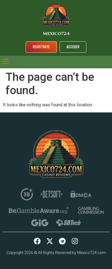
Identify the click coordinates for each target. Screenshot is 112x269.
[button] (5, 62)
